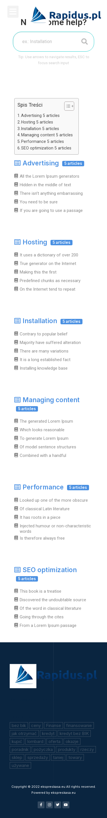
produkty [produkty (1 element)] (66, 749)
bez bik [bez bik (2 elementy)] (19, 725)
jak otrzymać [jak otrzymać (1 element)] (24, 733)
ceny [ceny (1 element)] (36, 725)
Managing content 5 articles (47, 135)
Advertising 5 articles (40, 115)
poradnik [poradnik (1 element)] (20, 749)
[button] (13, 12)
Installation (48, 321)
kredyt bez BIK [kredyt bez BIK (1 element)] (74, 733)
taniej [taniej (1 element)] (58, 757)
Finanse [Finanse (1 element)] (53, 725)
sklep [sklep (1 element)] (17, 757)
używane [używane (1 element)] (20, 765)
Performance (51, 487)
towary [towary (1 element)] (75, 757)
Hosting (43, 242)
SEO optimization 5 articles (46, 148)
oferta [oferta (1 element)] (54, 741)
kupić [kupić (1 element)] (17, 741)
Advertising (49, 163)
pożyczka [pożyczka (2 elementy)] (43, 749)
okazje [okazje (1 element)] (72, 741)
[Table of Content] (69, 106)
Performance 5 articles (42, 141)
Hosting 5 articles (37, 122)
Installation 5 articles (40, 128)
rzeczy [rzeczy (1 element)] (87, 749)
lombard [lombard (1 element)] (35, 741)
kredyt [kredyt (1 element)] (48, 733)
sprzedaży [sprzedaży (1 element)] (37, 757)
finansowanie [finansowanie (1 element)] (79, 725)
